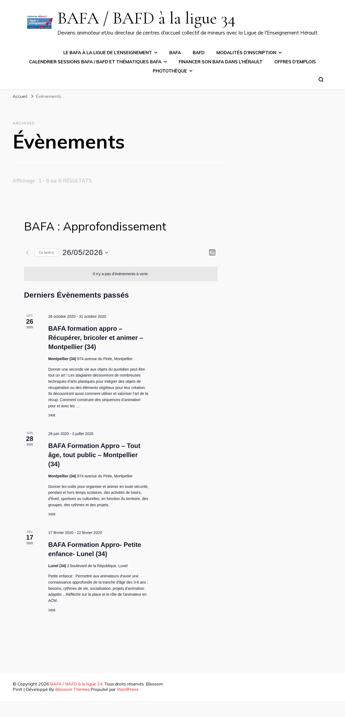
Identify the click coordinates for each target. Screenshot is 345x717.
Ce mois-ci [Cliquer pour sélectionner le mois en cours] (46, 252)
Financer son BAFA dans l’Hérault (221, 61)
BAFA (175, 52)
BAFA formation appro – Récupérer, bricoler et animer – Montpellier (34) (95, 337)
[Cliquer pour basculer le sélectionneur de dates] (85, 252)
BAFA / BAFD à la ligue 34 (146, 18)
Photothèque (170, 71)
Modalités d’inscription (246, 52)
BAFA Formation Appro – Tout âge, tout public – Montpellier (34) (94, 455)
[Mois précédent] (27, 252)
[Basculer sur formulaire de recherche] (321, 79)
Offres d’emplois (295, 61)
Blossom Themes (72, 689)
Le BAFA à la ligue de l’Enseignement (107, 52)
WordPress (128, 689)
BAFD (199, 52)
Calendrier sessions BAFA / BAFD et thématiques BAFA (95, 61)
